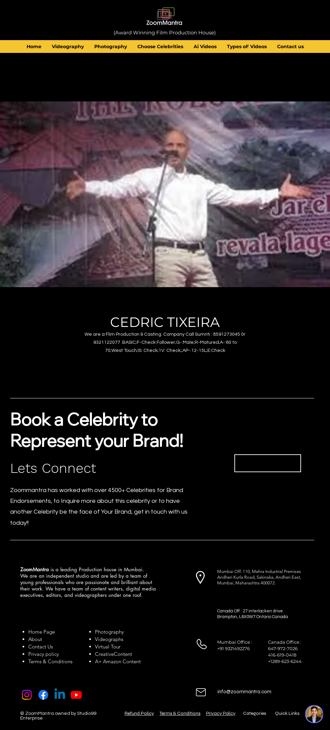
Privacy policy (43, 654)
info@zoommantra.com (244, 692)
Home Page (41, 632)
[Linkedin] (59, 694)
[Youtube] (76, 694)
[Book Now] (267, 463)
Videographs (109, 639)
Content (123, 654)
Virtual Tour (108, 646)
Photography (109, 632)
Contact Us (40, 646)
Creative (104, 654)
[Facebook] (43, 694)
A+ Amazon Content (118, 661)
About (36, 639)
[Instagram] (26, 694)
